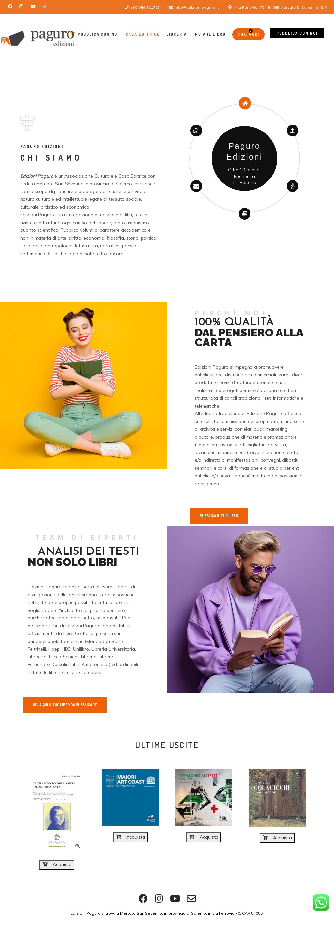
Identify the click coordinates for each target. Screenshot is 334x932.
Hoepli (55, 649)
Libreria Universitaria (113, 649)
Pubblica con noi (297, 33)
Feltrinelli (37, 649)
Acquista (57, 864)
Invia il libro (209, 34)
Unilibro (81, 649)
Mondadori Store (104, 641)
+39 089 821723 (145, 7)
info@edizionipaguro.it (197, 7)
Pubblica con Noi (94, 34)
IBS (67, 649)
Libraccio (37, 657)
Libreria (176, 34)
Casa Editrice (143, 34)
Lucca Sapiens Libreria (73, 657)
